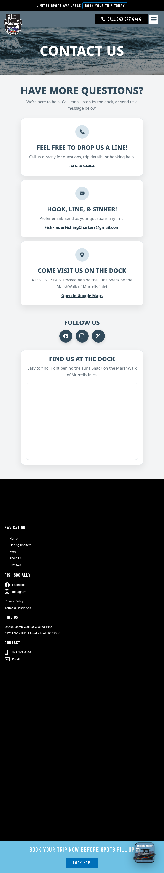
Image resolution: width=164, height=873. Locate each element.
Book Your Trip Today (105, 5)
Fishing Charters (21, 545)
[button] (153, 19)
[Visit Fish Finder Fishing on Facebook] (65, 336)
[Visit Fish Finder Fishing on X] (98, 336)
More (13, 551)
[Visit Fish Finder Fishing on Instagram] (82, 336)
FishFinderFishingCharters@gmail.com (82, 227)
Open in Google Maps (82, 295)
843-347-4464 (81, 166)
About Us (16, 558)
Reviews (15, 565)
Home (14, 538)
